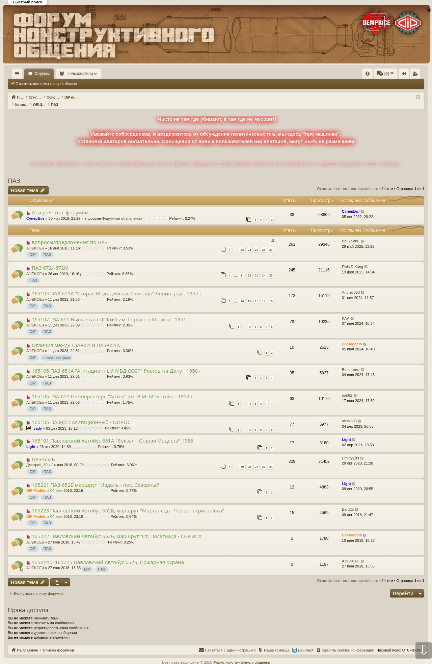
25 (256, 242)
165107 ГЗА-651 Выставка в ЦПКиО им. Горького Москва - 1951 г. (111, 312)
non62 (347, 388)
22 (249, 268)
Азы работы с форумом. (61, 205)
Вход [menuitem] (356, 75)
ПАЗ (14, 173)
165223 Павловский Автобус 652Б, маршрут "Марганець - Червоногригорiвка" (128, 503)
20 (249, 459)
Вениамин (350, 234)
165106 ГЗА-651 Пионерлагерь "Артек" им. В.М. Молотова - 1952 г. (113, 389)
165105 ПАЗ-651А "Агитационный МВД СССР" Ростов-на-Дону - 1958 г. (117, 363)
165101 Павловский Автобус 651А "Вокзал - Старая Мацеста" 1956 (112, 433)
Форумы (61, 73)
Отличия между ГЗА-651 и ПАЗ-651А (76, 338)
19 (242, 459)
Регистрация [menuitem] (368, 75)
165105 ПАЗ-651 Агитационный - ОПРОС (81, 414)
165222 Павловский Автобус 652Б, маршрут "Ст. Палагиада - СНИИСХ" (118, 529)
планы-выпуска (57, 350)
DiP (33, 247)
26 (263, 242)
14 (242, 294)
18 (271, 294)
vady (37, 421)
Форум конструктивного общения (241, 655)
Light (30, 439)
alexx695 (349, 414)
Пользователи (99, 73)
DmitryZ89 (350, 451)
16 (256, 294)
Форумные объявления (122, 211)
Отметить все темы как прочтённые (46, 84)
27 (271, 242)
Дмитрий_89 (37, 458)
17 (263, 294)
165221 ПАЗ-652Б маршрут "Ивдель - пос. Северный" (97, 477)
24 (249, 242)
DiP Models (352, 337)
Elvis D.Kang (352, 260)
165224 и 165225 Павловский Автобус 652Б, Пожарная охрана (108, 555)
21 (242, 268)
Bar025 (348, 502)
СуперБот (35, 211)
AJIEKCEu (35, 241)
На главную (27, 73)
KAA (345, 311)
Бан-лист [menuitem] (306, 643)
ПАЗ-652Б (43, 452)
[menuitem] (266, 74)
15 (249, 294)
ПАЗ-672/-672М (50, 260)
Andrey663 (351, 285)
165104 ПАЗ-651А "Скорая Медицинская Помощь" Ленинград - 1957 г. (117, 286)
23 (242, 242)
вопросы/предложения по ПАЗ (70, 235)
